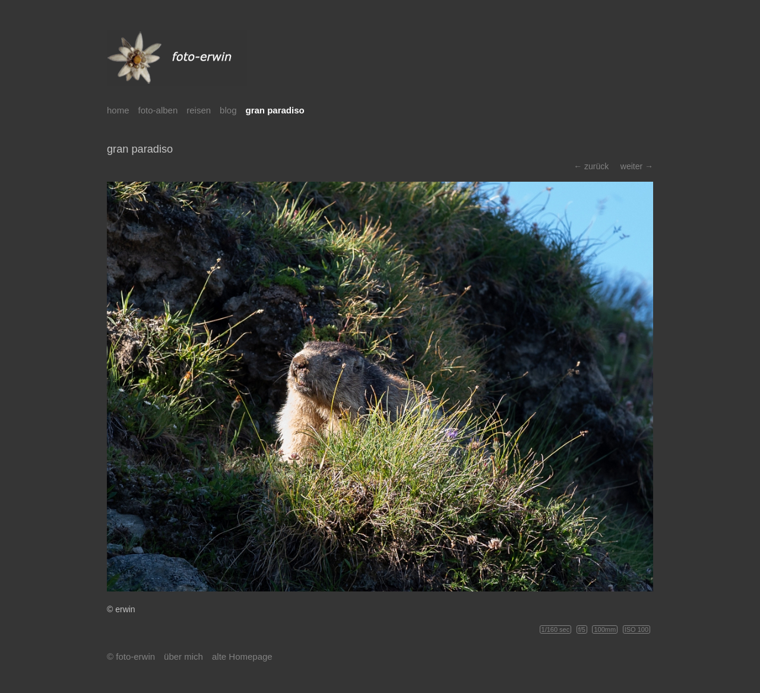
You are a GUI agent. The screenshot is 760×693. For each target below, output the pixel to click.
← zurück (591, 166)
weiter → (636, 166)
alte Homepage (242, 656)
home (118, 110)
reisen (198, 110)
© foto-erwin (131, 656)
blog (228, 110)
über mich (183, 656)
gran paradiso (274, 110)
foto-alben (158, 110)
